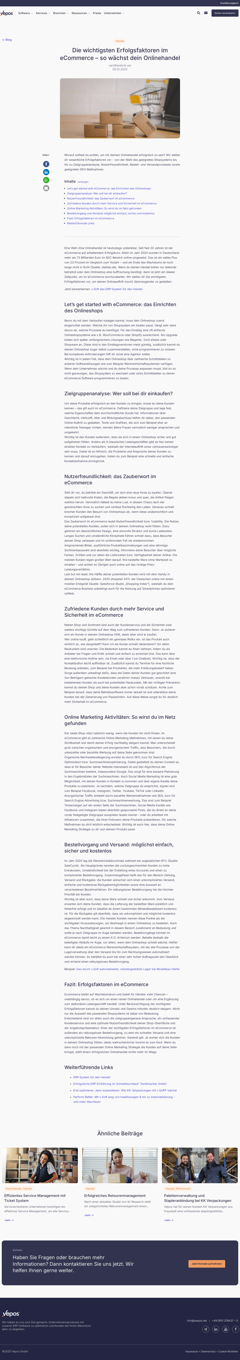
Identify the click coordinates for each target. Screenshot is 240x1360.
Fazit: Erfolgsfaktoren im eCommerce (90, 218)
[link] (40, 1165)
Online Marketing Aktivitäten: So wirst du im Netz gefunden (104, 208)
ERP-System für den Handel (91, 1077)
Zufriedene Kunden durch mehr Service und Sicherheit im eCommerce (112, 203)
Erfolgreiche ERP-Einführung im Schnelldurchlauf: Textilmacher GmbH (120, 1084)
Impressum (191, 1351)
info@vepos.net (197, 1320)
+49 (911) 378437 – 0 (225, 1320)
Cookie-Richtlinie (228, 1351)
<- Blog (7, 39)
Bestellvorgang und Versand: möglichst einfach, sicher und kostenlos (111, 213)
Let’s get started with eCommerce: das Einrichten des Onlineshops (109, 188)
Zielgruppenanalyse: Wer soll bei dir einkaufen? (97, 193)
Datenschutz (208, 1351)
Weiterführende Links (80, 223)
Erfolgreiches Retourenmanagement (115, 1196)
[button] (46, 164)
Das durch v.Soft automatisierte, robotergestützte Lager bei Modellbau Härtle (128, 969)
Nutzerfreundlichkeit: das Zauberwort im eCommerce (100, 198)
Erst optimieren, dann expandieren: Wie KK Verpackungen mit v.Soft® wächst (125, 1090)
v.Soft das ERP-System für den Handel (116, 289)
